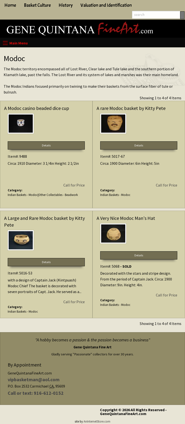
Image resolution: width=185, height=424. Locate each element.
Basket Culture (37, 5)
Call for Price (74, 185)
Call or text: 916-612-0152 (36, 393)
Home (10, 5)
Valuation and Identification (106, 5)
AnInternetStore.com (97, 421)
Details (46, 145)
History (66, 5)
